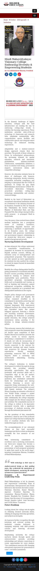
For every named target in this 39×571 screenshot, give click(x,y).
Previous (9, 553)
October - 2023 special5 (18, 20)
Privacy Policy (11, 567)
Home (6, 20)
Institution (7, 22)
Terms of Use (22, 567)
